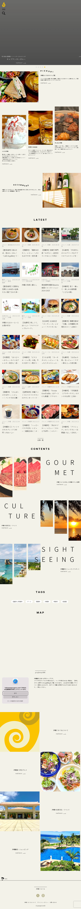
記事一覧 (40, 440)
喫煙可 (56, 602)
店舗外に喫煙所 (17, 602)
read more (43, 83)
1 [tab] (36, 67)
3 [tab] (40, 67)
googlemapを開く (40, 673)
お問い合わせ (53, 903)
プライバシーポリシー (43, 903)
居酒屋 (65, 602)
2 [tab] (38, 67)
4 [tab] (42, 67)
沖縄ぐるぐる (40, 889)
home (2, 879)
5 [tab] (44, 67)
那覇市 (38, 602)
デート (29, 602)
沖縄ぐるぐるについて (30, 903)
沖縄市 (47, 602)
